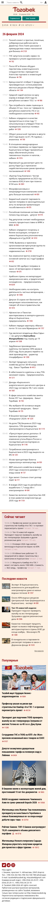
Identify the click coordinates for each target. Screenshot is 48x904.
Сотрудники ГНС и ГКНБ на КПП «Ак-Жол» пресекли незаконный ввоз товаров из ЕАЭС (23, 736)
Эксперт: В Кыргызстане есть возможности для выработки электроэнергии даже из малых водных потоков (26, 588)
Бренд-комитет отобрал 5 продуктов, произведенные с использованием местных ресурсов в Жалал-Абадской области (26, 86)
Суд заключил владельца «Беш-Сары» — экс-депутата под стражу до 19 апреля (26, 337)
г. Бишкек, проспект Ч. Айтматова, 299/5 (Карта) (23, 872)
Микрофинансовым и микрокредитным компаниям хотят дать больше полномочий (25, 192)
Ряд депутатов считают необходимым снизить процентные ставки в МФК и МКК (27, 222)
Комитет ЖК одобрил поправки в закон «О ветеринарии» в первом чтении (24, 269)
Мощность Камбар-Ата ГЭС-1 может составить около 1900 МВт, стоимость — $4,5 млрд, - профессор (24, 565)
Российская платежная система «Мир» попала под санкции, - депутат (27, 213)
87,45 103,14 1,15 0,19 (18, 25)
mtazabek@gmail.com (36, 877)
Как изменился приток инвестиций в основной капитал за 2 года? (26, 257)
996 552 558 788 (29, 875)
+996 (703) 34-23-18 (23, 882)
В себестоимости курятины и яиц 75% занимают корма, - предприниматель (27, 373)
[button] (21, 2)
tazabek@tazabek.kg (17, 877)
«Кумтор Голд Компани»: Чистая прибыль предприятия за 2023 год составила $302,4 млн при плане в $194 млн (25, 179)
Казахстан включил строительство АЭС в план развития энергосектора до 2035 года (27, 498)
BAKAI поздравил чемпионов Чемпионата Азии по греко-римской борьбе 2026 (22, 801)
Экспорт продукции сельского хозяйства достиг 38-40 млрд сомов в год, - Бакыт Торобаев (26, 365)
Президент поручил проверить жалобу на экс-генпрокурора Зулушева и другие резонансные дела (27, 613)
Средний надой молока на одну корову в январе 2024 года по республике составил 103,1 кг (24, 98)
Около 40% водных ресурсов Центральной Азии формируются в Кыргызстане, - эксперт (28, 600)
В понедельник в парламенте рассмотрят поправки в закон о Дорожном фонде (26, 642)
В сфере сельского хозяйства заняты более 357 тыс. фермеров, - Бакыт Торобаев (26, 398)
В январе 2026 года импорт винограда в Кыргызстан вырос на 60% (21, 545)
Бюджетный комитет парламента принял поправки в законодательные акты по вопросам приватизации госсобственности (27, 203)
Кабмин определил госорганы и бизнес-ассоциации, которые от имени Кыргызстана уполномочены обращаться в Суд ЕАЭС (26, 233)
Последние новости (14, 579)
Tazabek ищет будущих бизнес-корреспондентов (17, 695)
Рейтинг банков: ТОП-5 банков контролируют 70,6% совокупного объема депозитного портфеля (24, 830)
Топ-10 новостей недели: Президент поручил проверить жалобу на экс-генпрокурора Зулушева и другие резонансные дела (23, 536)
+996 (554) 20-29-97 (30, 880)
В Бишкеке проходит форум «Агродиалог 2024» (22, 417)
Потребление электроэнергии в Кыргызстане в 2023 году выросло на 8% (26, 452)
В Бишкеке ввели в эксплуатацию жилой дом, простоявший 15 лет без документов (24, 790)
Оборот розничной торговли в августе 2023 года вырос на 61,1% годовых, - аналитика (27, 137)
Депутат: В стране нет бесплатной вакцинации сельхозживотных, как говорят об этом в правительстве (25, 302)
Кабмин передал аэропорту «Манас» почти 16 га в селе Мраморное (26, 327)
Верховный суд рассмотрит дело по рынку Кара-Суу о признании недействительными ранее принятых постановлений (27, 166)
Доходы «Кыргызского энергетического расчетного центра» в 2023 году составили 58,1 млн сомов (27, 385)
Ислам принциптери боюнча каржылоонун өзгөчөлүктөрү (22, 461)
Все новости (39, 651)
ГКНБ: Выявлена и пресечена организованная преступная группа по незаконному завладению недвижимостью (27, 246)
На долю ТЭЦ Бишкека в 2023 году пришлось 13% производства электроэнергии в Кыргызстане (25, 426)
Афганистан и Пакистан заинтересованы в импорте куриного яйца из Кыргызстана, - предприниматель (26, 316)
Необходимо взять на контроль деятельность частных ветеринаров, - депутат (27, 292)
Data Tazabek (30, 18)
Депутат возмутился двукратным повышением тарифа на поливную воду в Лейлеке (21, 752)
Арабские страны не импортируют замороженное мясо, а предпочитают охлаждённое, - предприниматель (26, 279)
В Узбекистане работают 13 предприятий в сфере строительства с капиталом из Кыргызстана (21, 556)
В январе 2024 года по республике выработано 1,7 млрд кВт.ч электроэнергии (25, 487)
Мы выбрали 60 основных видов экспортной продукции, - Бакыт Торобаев (24, 408)
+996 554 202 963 (13, 875)
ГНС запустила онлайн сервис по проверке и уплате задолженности (25, 57)
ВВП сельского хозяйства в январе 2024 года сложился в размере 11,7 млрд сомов (25, 470)
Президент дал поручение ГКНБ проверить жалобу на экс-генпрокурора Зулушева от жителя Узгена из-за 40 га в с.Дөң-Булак (22, 721)
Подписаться (15, 18)
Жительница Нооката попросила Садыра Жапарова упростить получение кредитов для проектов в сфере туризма (22, 844)
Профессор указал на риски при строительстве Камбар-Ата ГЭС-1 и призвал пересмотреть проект (23, 525)
